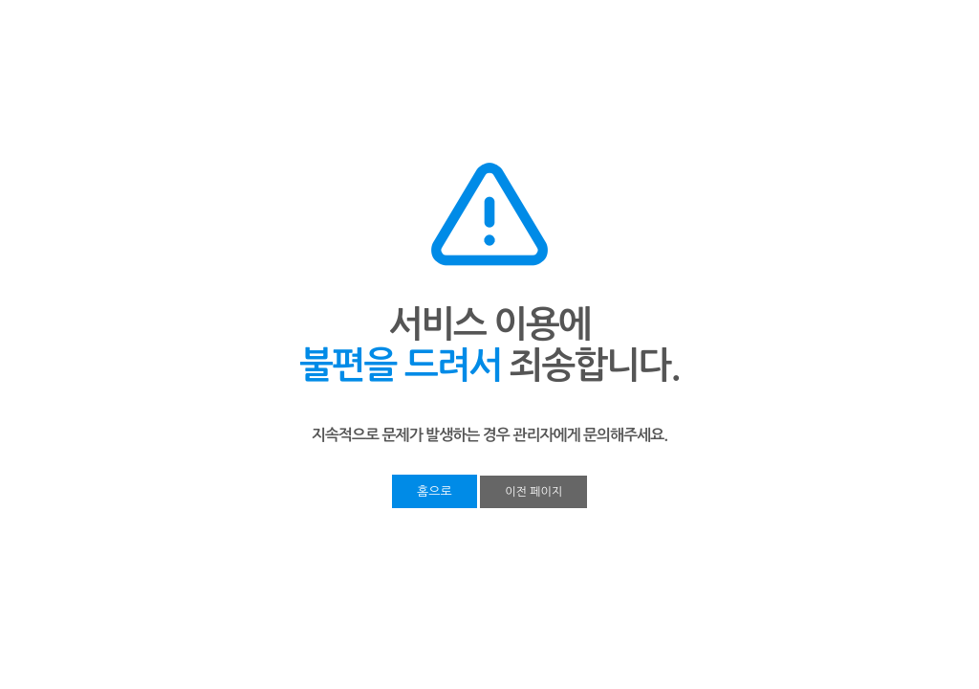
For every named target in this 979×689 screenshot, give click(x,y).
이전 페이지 (533, 492)
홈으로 (434, 491)
